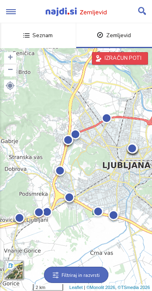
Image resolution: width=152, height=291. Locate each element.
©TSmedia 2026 (134, 287)
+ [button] (10, 58)
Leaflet (76, 287)
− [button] (10, 70)
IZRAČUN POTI (123, 58)
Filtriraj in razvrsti (76, 275)
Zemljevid (114, 35)
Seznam (38, 35)
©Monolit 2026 (100, 287)
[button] (10, 86)
